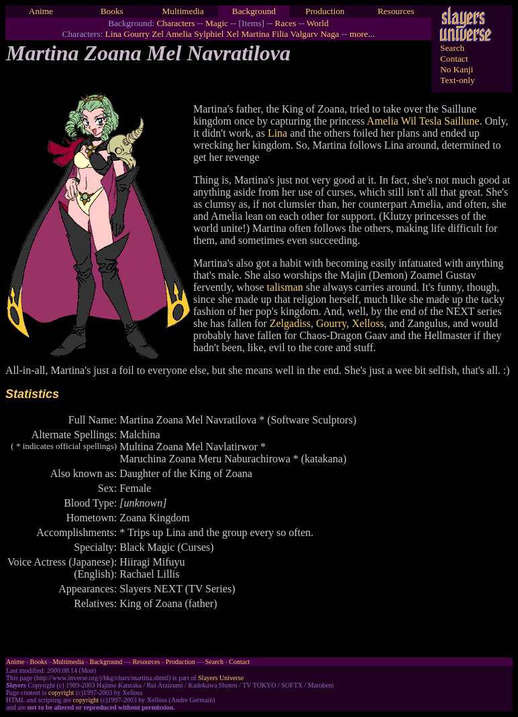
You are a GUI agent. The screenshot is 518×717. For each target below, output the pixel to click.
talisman (285, 287)
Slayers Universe (221, 677)
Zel (158, 34)
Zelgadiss (290, 323)
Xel (232, 34)
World (318, 23)
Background (254, 11)
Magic (216, 23)
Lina (113, 34)
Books (112, 11)
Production (325, 11)
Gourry (136, 34)
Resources (396, 11)
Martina (256, 34)
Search (452, 48)
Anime (41, 11)
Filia (280, 34)
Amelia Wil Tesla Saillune (423, 121)
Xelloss (368, 323)
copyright (61, 692)
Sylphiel (208, 34)
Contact (454, 59)
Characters (175, 23)
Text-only (457, 80)
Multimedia (182, 11)
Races (286, 23)
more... (362, 34)
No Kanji (456, 69)
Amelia (179, 34)
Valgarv (304, 34)
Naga (329, 34)
